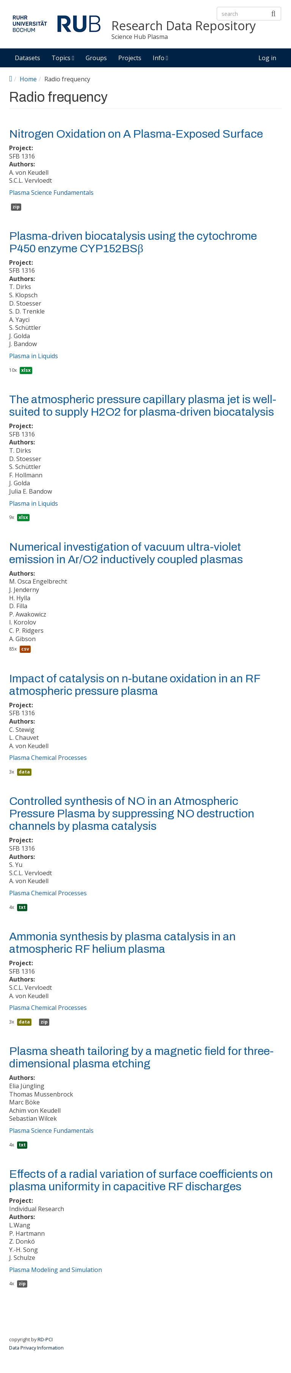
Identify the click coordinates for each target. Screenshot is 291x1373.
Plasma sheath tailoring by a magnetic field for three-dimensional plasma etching (141, 1057)
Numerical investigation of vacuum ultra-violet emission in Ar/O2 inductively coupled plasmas (126, 553)
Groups (96, 58)
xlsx (26, 370)
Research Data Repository (183, 26)
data (24, 772)
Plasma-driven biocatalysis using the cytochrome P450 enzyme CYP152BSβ (133, 242)
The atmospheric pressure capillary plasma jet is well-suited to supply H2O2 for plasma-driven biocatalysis (142, 405)
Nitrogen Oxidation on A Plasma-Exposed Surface (136, 134)
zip (16, 206)
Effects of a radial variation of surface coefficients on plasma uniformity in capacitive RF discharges (141, 1180)
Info (160, 58)
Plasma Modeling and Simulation (55, 1270)
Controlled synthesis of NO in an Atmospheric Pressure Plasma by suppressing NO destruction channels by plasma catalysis (131, 813)
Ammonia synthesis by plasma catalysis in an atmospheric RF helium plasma (122, 942)
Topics (63, 58)
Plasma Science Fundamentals (51, 192)
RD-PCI (45, 1339)
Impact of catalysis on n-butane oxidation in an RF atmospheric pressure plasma (134, 685)
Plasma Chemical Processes (48, 757)
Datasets (27, 58)
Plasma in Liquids (33, 356)
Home (28, 79)
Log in (267, 58)
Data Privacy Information (36, 1347)
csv (25, 649)
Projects (129, 58)
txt (22, 907)
